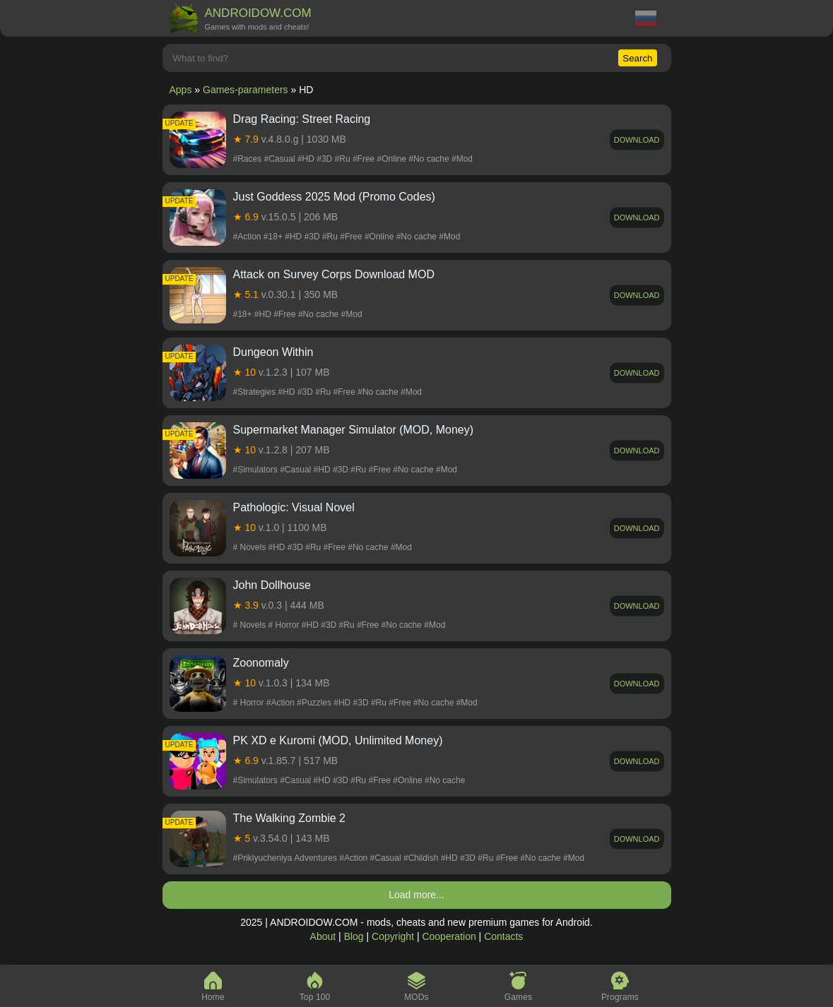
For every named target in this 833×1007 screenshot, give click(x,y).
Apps (181, 89)
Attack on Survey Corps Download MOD (334, 274)
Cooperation (448, 936)
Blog (354, 936)
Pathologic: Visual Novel (294, 507)
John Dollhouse (272, 585)
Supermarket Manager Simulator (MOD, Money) (353, 430)
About (323, 936)
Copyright (393, 936)
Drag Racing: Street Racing (302, 119)
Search (637, 58)
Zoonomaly (261, 663)
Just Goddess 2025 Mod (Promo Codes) (334, 197)
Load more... (416, 894)
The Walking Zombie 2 (289, 818)
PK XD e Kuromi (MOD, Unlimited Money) (338, 740)
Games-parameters (245, 89)
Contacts (503, 936)
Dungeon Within (273, 352)
